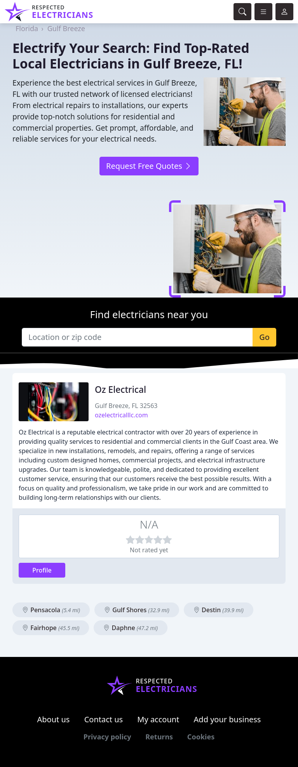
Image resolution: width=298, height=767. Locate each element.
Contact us (103, 719)
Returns (159, 736)
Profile (42, 570)
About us (53, 719)
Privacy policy (107, 736)
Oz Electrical (120, 390)
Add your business (227, 719)
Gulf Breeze (66, 28)
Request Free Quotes (149, 166)
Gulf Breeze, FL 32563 (126, 405)
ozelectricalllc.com (121, 415)
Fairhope (50, 627)
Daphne (130, 627)
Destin (218, 610)
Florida (27, 28)
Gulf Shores (136, 610)
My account (158, 719)
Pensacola (51, 610)
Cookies (200, 736)
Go (264, 337)
